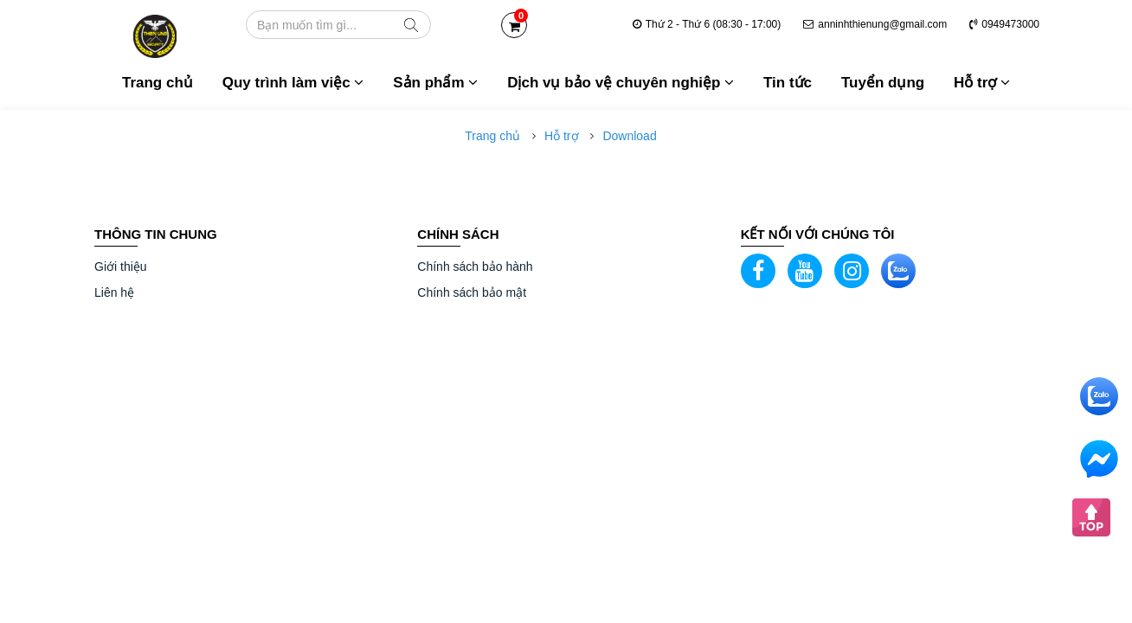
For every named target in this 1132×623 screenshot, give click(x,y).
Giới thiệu (120, 266)
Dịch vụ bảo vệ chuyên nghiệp (620, 82)
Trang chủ (157, 82)
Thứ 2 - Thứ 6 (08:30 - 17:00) (707, 24)
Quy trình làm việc (293, 82)
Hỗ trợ (982, 82)
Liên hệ (114, 292)
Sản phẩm (435, 82)
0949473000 (1004, 24)
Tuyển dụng (882, 82)
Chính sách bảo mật (471, 292)
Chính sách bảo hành (474, 266)
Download (629, 136)
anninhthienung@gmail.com (875, 24)
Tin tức (787, 82)
